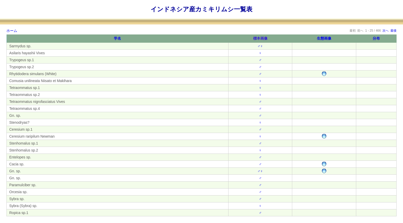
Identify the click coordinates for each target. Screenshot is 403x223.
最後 (393, 30)
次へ (385, 30)
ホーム (11, 31)
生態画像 (324, 38)
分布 (376, 38)
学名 (117, 38)
